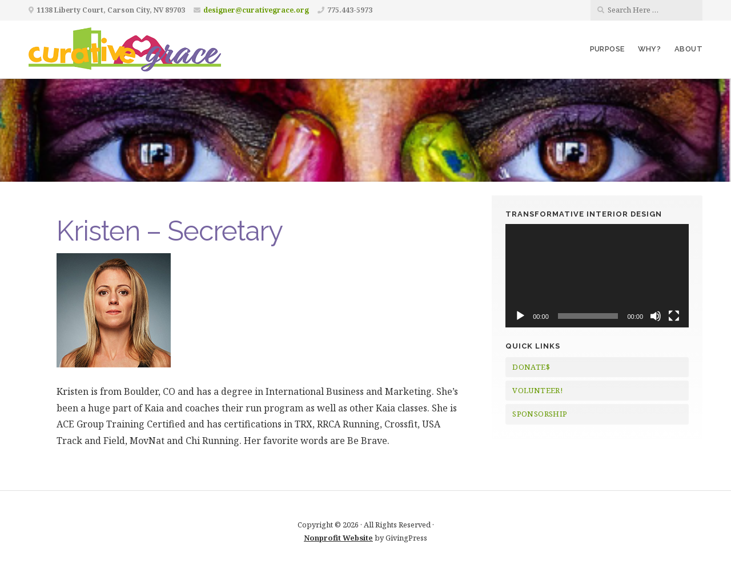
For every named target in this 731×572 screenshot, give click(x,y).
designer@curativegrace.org (256, 10)
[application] (597, 275)
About (688, 49)
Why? (649, 49)
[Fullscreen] (674, 316)
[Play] (520, 316)
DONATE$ (531, 367)
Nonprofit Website (338, 538)
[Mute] (655, 316)
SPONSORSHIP (539, 414)
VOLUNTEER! (537, 390)
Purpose (607, 49)
